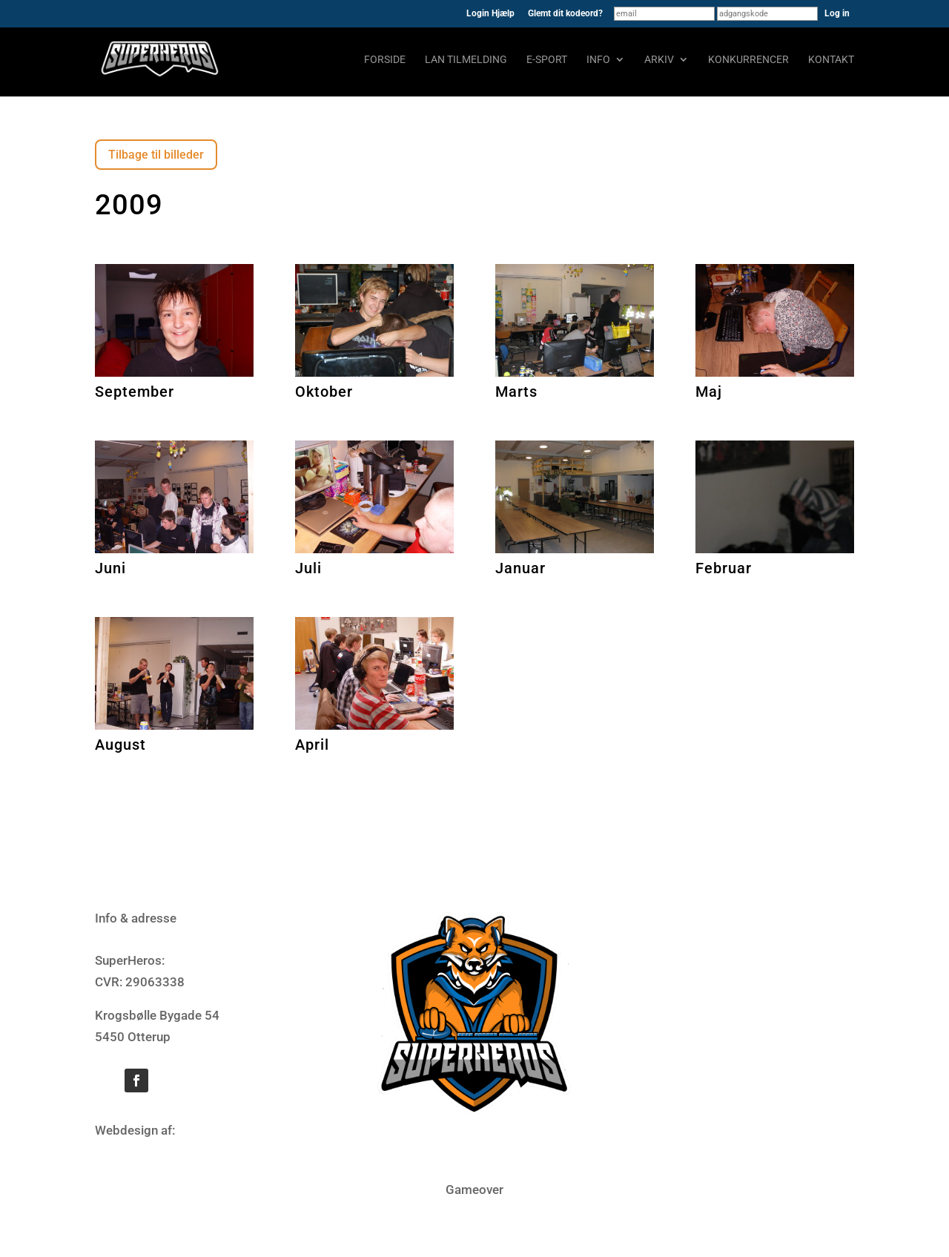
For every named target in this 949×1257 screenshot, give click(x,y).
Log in (837, 13)
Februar (723, 568)
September (134, 391)
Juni (110, 568)
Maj (708, 391)
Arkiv (659, 59)
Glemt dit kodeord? (565, 14)
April (312, 744)
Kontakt (831, 59)
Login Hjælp (490, 14)
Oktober (324, 391)
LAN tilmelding (466, 59)
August (120, 744)
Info (598, 59)
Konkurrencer (748, 59)
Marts (516, 391)
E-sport (546, 59)
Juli (308, 568)
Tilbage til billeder (156, 155)
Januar (520, 568)
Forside (385, 59)
